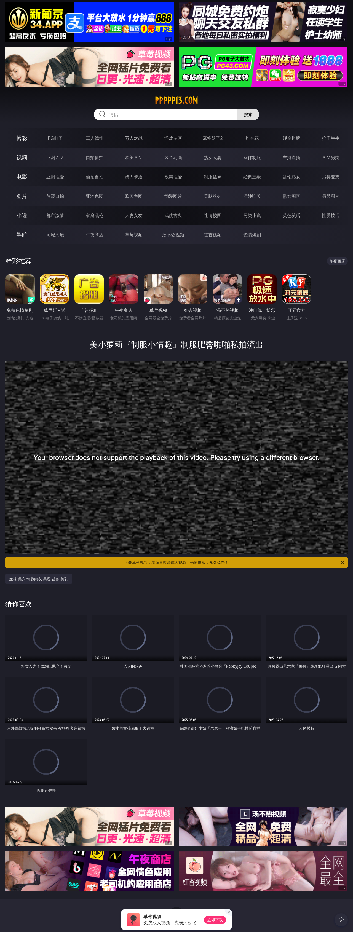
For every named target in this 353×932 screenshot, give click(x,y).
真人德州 (94, 138)
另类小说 (252, 215)
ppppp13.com (176, 100)
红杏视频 (212, 235)
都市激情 (55, 215)
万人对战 (134, 138)
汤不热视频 (173, 235)
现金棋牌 (291, 138)
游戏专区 (173, 138)
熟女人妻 (212, 157)
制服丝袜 (212, 177)
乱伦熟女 (291, 177)
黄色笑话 (291, 215)
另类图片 (330, 196)
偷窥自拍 (55, 196)
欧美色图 (134, 196)
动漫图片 (173, 196)
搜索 (248, 114)
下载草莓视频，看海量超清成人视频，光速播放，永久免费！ (234, 562)
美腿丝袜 (212, 196)
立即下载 (215, 919)
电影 (21, 176)
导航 (21, 234)
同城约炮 (55, 235)
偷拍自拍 (94, 177)
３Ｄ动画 (173, 157)
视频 (21, 157)
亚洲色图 (94, 196)
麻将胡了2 (212, 138)
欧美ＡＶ (134, 157)
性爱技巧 (330, 215)
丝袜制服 (252, 157)
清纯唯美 (252, 196)
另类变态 (330, 177)
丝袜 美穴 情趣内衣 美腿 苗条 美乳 (38, 579)
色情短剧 (252, 235)
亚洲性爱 (55, 177)
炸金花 (252, 138)
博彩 (21, 138)
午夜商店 (94, 235)
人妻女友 (134, 215)
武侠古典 (173, 215)
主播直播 (291, 157)
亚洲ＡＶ (55, 157)
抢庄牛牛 (330, 138)
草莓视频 (134, 235)
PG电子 (55, 138)
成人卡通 (134, 177)
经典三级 (252, 177)
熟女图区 (291, 196)
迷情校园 (212, 215)
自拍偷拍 (94, 157)
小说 (21, 215)
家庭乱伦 (94, 215)
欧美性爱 (173, 177)
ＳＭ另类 (330, 157)
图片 (21, 196)
